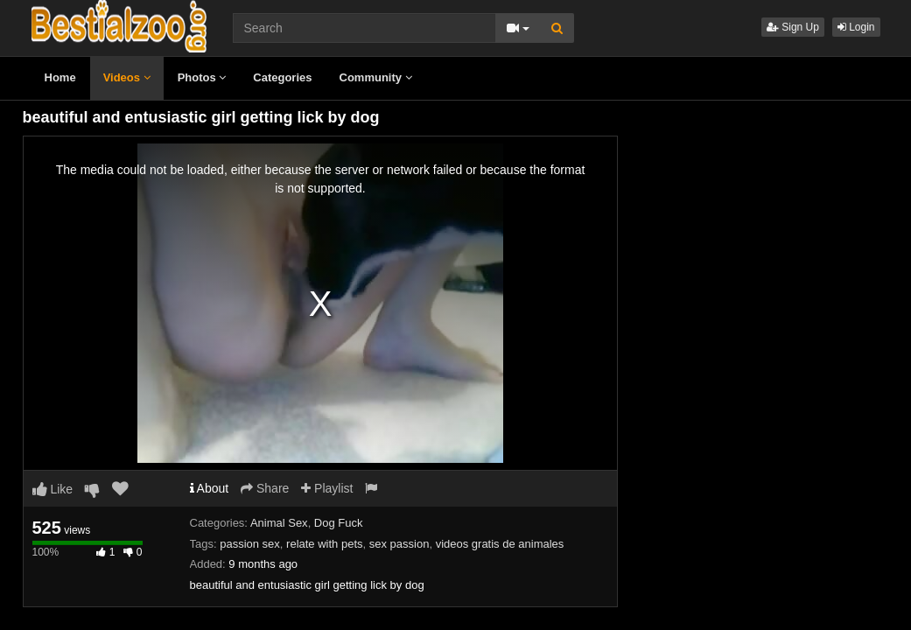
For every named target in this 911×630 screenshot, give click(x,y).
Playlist (327, 488)
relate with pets (324, 543)
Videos (127, 77)
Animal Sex (279, 522)
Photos (202, 77)
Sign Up (793, 27)
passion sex (250, 543)
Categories (282, 77)
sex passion (399, 543)
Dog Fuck (338, 522)
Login (856, 27)
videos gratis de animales (500, 543)
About (209, 488)
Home (60, 77)
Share (265, 488)
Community (376, 77)
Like (53, 489)
